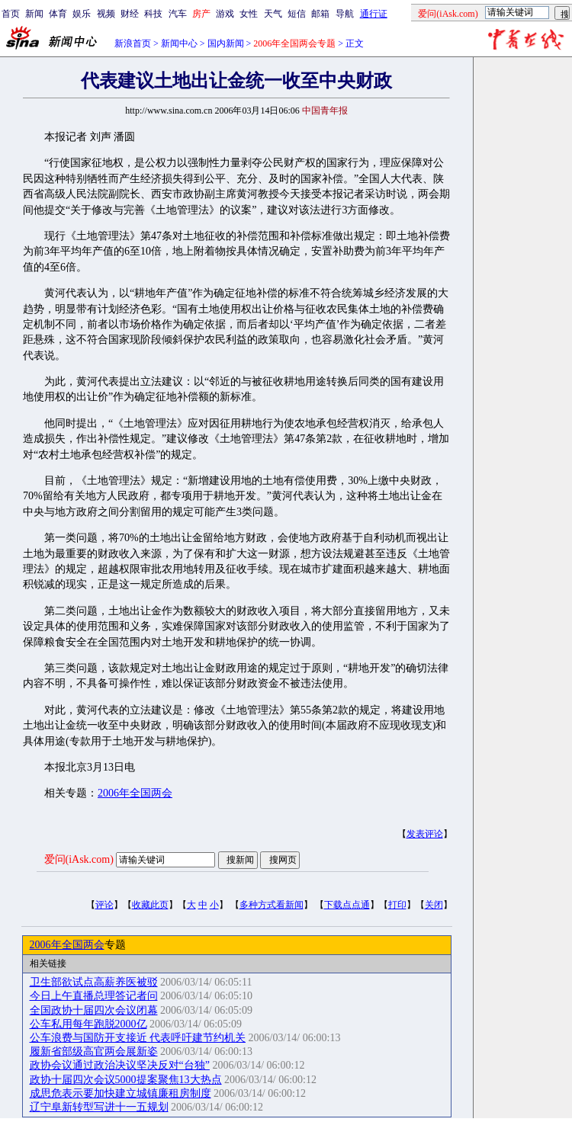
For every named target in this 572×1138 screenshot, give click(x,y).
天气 (273, 13)
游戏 (225, 13)
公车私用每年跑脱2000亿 (88, 1024)
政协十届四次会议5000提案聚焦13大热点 (126, 1079)
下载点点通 (347, 904)
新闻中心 (179, 43)
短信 (297, 13)
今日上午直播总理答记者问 (94, 996)
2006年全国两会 (135, 793)
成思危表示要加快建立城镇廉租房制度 (120, 1093)
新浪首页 (132, 43)
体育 (58, 13)
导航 (345, 13)
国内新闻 (225, 43)
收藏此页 (150, 904)
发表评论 (425, 834)
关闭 (434, 904)
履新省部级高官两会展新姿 (94, 1051)
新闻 (34, 13)
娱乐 (81, 13)
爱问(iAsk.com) (79, 859)
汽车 (178, 13)
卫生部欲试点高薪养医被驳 (94, 982)
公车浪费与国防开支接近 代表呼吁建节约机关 (138, 1037)
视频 (106, 13)
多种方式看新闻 (271, 904)
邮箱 (320, 13)
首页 (11, 13)
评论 (104, 904)
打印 (397, 904)
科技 (153, 13)
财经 (130, 13)
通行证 (373, 13)
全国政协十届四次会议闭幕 (94, 1010)
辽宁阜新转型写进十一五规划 (99, 1107)
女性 (248, 13)
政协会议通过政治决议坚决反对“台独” (120, 1065)
